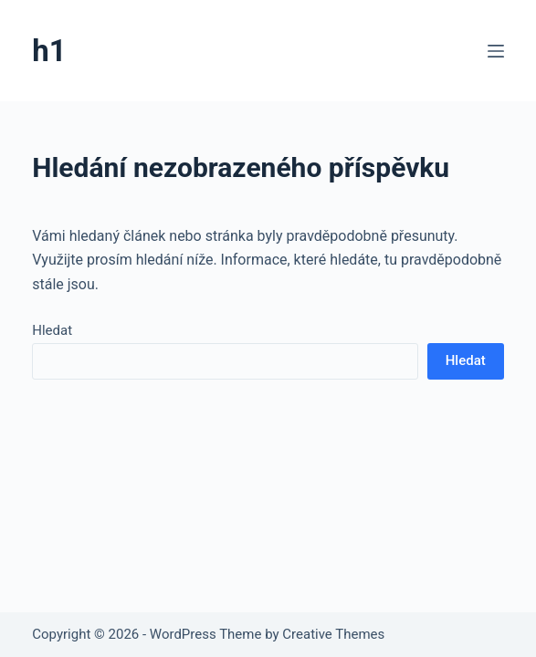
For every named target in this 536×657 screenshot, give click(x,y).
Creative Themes (333, 634)
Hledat (52, 330)
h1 (49, 50)
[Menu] (496, 51)
